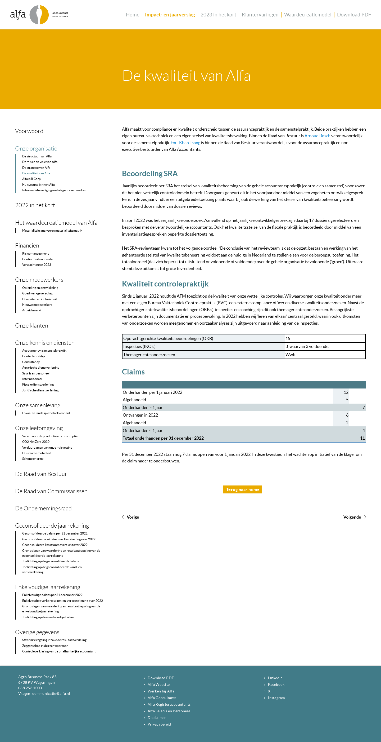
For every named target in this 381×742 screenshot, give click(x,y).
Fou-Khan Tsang (185, 142)
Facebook (276, 684)
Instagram (276, 698)
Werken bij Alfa (161, 691)
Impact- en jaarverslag (170, 14)
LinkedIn (275, 678)
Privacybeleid (159, 724)
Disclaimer (157, 718)
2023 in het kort (218, 14)
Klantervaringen (260, 14)
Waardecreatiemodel (308, 14)
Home (132, 14)
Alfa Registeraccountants (169, 704)
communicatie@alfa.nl (51, 693)
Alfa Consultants (162, 698)
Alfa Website (159, 684)
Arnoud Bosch (317, 135)
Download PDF (354, 14)
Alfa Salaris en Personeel (169, 711)
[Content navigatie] (60, 387)
